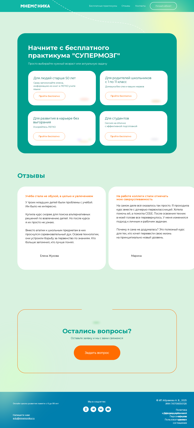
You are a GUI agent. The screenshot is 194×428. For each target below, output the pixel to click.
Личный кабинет (163, 6)
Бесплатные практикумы (103, 6)
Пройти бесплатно (120, 136)
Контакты (140, 6)
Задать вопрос (97, 353)
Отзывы (125, 6)
